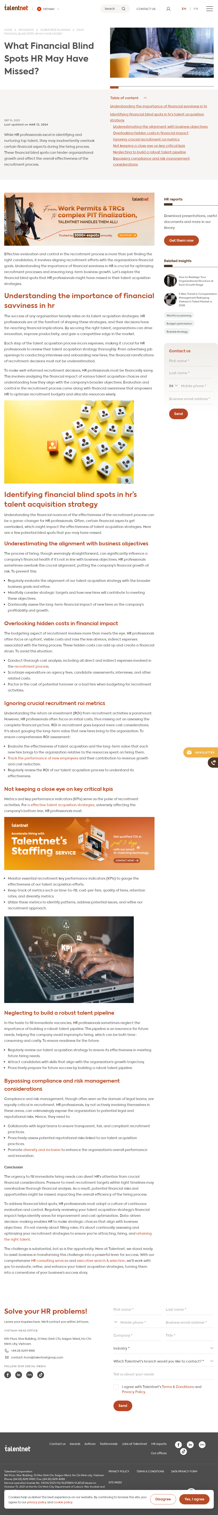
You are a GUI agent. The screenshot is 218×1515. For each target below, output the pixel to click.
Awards (75, 1443)
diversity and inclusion (42, 1149)
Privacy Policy (133, 1391)
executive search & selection (101, 1260)
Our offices (159, 1453)
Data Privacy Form (184, 1471)
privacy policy (37, 1502)
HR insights (26, 30)
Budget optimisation (179, 323)
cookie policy (63, 1502)
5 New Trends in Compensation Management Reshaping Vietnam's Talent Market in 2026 (198, 299)
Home (8, 30)
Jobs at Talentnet (134, 1443)
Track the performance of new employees (43, 757)
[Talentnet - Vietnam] (49, 9)
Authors (89, 1443)
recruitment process (31, 666)
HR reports (159, 1443)
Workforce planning (55, 30)
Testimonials (108, 1443)
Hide (129, 98)
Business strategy (177, 331)
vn (195, 8)
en (184, 8)
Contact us (57, 1443)
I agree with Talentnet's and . (161, 1389)
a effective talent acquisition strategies (61, 804)
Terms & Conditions (178, 1386)
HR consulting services (49, 1260)
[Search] (115, 8)
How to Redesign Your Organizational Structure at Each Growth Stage (196, 280)
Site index (115, 1482)
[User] (168, 8)
